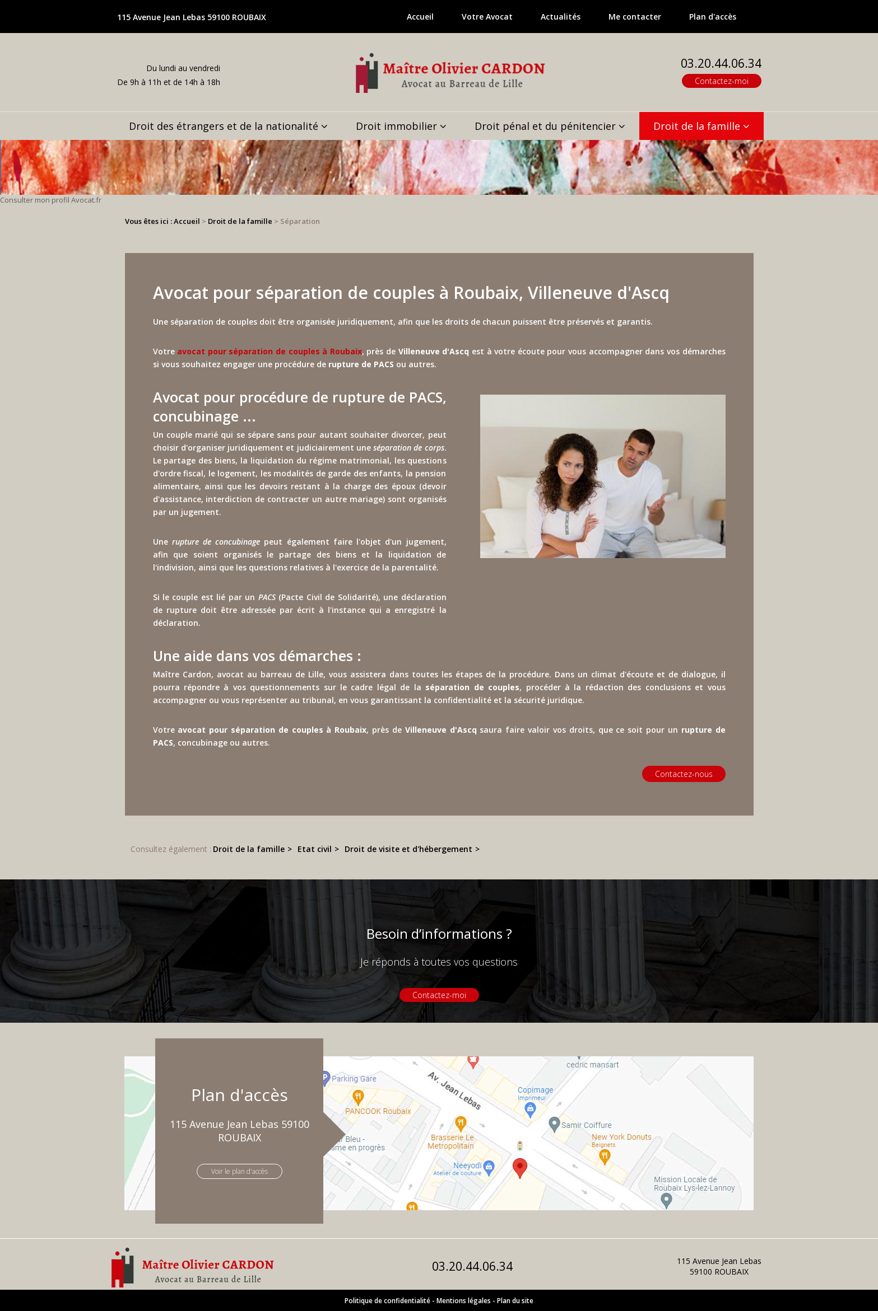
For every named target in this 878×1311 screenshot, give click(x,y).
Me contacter (634, 16)
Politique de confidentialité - (390, 1300)
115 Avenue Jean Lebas (191, 17)
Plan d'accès (712, 16)
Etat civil (315, 849)
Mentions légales (463, 1300)
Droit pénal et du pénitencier (545, 126)
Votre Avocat (487, 16)
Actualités (560, 16)
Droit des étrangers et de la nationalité (223, 126)
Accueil (420, 16)
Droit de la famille (696, 126)
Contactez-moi (722, 81)
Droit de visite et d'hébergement (408, 849)
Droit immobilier (396, 126)
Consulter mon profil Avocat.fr (50, 200)
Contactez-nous (684, 774)
